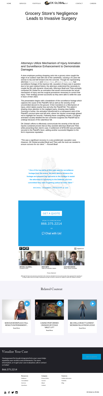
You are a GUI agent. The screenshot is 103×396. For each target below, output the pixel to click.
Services (23, 3)
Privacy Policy (45, 378)
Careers (43, 380)
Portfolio (64, 380)
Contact (43, 385)
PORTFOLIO (36, 3)
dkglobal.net (80, 248)
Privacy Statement (51, 273)
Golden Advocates (67, 378)
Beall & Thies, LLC (64, 82)
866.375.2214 (51, 223)
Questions (24, 385)
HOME (9, 3)
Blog (63, 383)
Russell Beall (34, 82)
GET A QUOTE (51, 213)
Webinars (24, 378)
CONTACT (79, 3)
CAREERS (93, 3)
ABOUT (65, 3)
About (43, 383)
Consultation (24, 380)
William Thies (48, 82)
